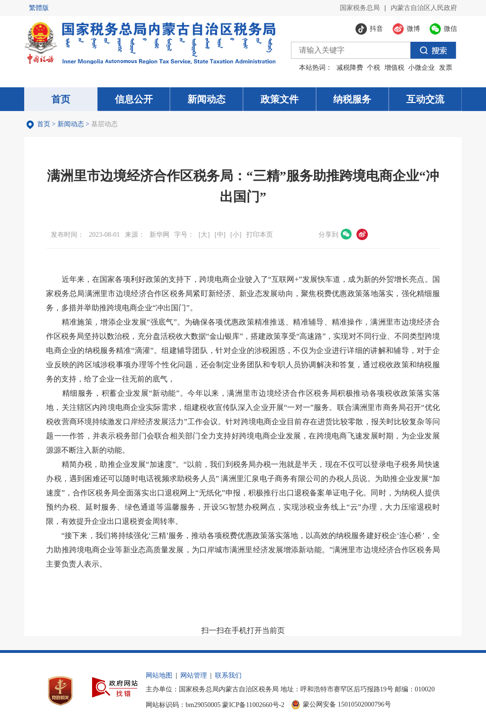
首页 (43, 124)
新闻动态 (70, 124)
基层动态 (104, 124)
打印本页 (259, 234)
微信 (346, 234)
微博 (362, 234)
